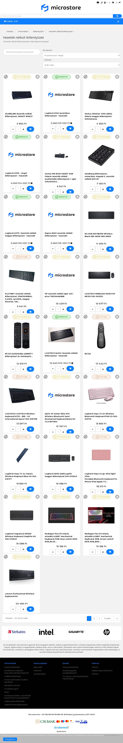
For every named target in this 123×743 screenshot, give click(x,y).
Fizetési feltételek (12, 667)
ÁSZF (6, 692)
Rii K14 (88, 353)
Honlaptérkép (40, 674)
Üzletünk (37, 670)
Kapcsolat (38, 667)
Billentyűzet (38, 31)
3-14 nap (21, 256)
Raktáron (61, 76)
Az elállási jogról (11, 688)
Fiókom (95, 667)
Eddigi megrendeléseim (102, 670)
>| (117, 618)
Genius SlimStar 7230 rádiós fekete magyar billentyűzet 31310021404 (98, 116)
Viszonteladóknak (70, 667)
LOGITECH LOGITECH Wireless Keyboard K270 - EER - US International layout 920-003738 (21, 416)
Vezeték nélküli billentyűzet (61, 31)
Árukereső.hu (61, 731)
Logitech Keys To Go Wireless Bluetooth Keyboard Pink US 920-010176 (101, 416)
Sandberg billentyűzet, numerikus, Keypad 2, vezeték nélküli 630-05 (99, 176)
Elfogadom (10, 739)
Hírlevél (95, 674)
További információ (111, 735)
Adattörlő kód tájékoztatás (16, 704)
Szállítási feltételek (12, 676)
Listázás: (47, 60)
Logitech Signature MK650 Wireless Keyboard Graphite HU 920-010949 (20, 536)
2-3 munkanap (101, 256)
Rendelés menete (12, 685)
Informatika (23, 31)
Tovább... (108, 618)
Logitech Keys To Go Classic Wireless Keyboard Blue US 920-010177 (21, 476)
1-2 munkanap (22, 76)
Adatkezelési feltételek (14, 701)
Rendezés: (48, 50)
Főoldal (10, 31)
